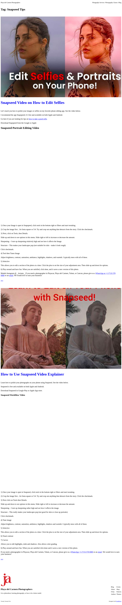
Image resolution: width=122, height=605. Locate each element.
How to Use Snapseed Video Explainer (32, 374)
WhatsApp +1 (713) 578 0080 (82, 552)
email (11, 275)
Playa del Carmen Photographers (10, 2)
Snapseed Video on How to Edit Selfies (32, 102)
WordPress (118, 601)
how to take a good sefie (38, 119)
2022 (2, 280)
